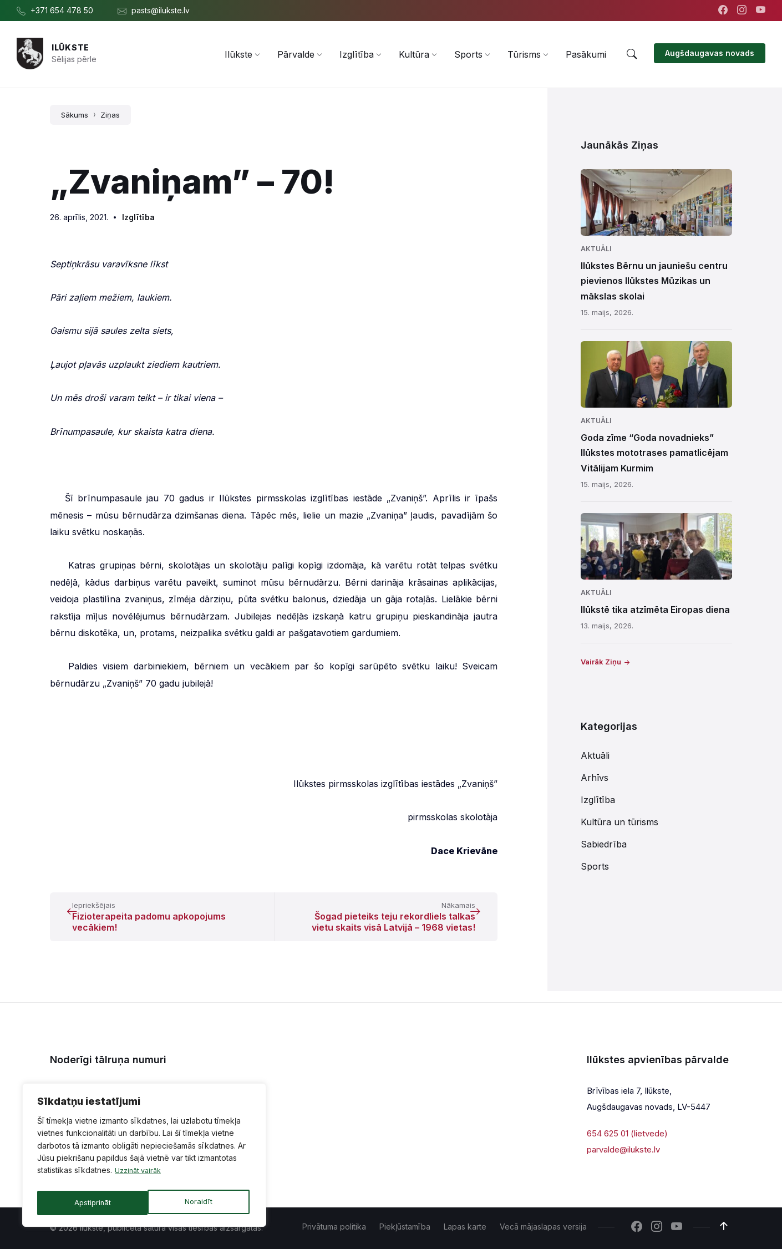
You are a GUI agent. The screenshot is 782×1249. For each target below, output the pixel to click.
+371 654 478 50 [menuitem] (62, 10)
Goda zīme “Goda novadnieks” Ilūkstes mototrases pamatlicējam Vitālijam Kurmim (654, 452)
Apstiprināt (196, 1202)
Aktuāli (596, 249)
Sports (595, 866)
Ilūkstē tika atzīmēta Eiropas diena (655, 609)
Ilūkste (70, 47)
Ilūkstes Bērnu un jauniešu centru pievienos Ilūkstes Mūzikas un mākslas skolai (654, 280)
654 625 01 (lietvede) (627, 1133)
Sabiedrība (604, 844)
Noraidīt (88, 1202)
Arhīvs (594, 777)
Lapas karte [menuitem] (465, 1226)
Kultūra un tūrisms (619, 821)
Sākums (74, 114)
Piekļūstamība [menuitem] (404, 1226)
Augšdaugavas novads (709, 53)
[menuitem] (238, 54)
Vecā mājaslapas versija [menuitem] (543, 1226)
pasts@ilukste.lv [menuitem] (160, 10)
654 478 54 (174, 1087)
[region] (144, 1157)
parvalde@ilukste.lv (623, 1149)
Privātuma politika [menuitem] (334, 1226)
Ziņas (110, 114)
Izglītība (138, 217)
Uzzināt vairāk (140, 1175)
